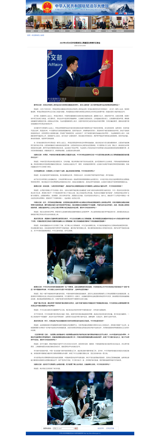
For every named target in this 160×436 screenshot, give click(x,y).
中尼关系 (62, 31)
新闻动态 (52, 31)
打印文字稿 (110, 428)
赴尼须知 (109, 31)
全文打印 (101, 428)
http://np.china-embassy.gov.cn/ (92, 433)
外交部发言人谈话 (38, 35)
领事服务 (98, 31)
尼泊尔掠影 (120, 31)
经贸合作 (73, 31)
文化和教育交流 (85, 31)
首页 (32, 31)
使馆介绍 (41, 31)
